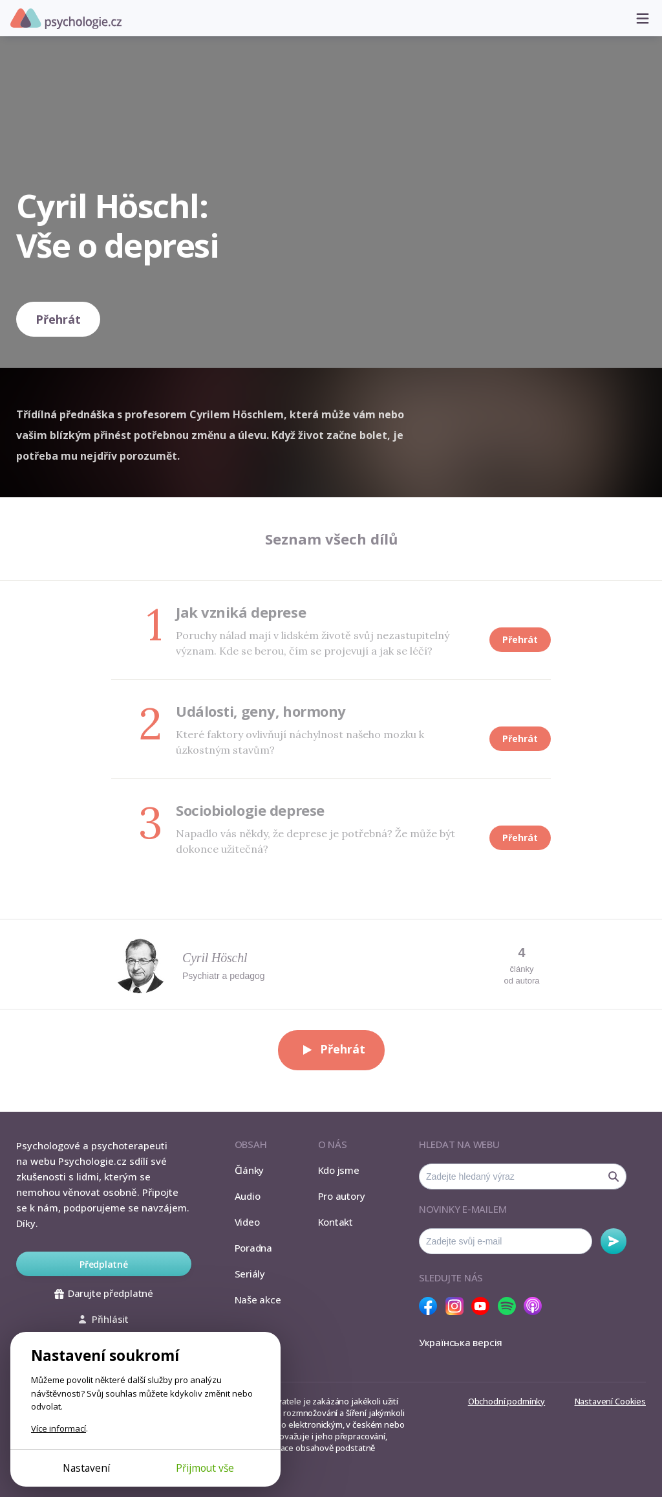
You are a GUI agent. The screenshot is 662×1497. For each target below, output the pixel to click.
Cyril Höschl (214, 958)
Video (247, 1221)
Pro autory (341, 1195)
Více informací (58, 1428)
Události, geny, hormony (261, 711)
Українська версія (460, 1342)
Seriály (250, 1273)
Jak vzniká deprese (241, 612)
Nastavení (86, 1468)
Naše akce (258, 1299)
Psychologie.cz (66, 19)
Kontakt (335, 1221)
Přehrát (58, 319)
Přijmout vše (205, 1468)
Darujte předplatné (103, 1293)
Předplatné (104, 1264)
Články (249, 1170)
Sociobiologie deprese (250, 810)
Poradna (253, 1247)
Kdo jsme (338, 1170)
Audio (248, 1195)
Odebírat (613, 1241)
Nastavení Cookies (610, 1401)
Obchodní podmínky (506, 1401)
